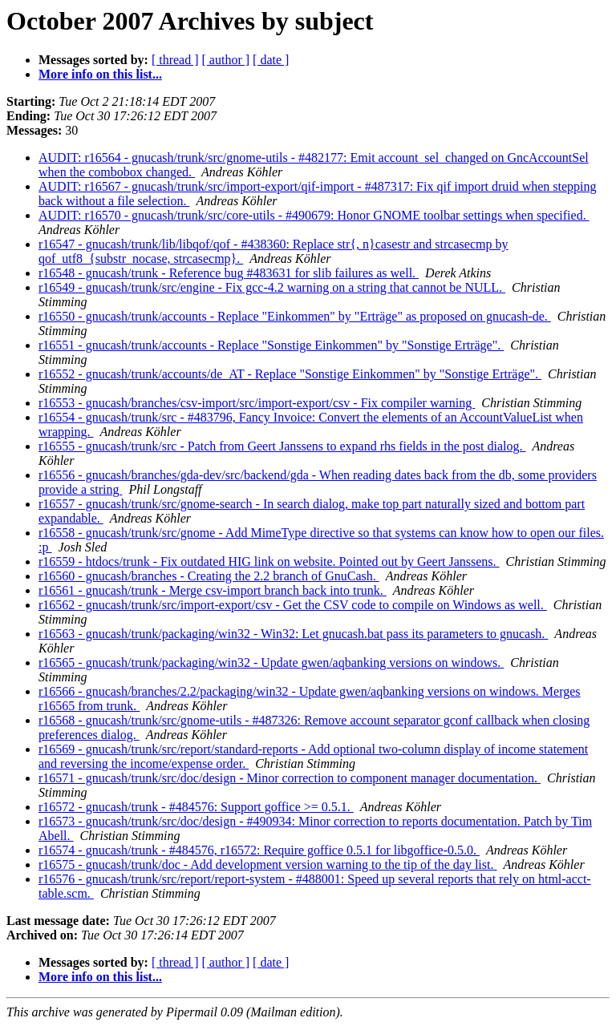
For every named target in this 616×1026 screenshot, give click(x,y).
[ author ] (226, 60)
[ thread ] (175, 60)
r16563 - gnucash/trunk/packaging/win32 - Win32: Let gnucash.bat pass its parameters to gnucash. (293, 633)
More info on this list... (100, 74)
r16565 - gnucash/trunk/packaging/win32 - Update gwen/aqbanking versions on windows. (271, 662)
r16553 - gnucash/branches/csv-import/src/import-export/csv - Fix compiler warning (256, 403)
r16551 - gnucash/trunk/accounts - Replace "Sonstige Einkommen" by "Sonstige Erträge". (271, 345)
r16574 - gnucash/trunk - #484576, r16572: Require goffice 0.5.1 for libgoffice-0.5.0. (259, 850)
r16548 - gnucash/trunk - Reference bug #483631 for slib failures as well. (228, 273)
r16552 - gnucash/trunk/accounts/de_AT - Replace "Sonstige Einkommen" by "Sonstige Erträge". (289, 374)
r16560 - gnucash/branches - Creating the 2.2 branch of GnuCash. (208, 576)
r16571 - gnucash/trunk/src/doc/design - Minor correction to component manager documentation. (289, 778)
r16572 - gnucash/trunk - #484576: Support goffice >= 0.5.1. (196, 807)
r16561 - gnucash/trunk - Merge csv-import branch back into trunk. (212, 590)
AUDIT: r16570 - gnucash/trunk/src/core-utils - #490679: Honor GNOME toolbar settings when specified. (314, 215)
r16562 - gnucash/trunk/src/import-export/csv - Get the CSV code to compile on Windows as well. (292, 605)
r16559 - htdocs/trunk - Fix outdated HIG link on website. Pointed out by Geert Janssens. (269, 561)
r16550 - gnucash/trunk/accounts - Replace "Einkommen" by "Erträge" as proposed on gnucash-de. (294, 316)
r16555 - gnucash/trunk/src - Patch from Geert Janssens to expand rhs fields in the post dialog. (281, 446)
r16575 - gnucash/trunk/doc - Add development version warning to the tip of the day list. (267, 864)
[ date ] (271, 60)
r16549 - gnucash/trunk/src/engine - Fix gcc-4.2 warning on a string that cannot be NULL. (271, 287)
